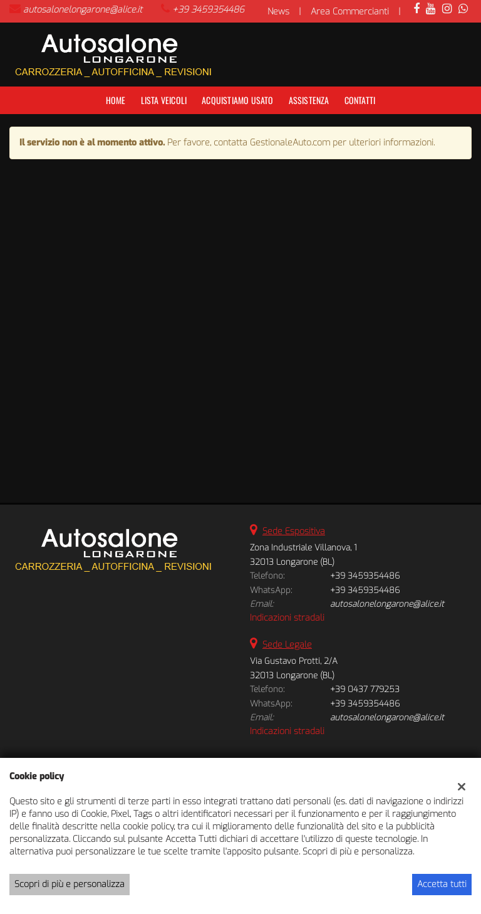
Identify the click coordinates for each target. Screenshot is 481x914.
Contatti (360, 100)
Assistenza (309, 100)
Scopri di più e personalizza (69, 884)
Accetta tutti (442, 884)
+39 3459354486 (208, 10)
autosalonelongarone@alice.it (82, 10)
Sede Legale (287, 645)
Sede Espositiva (293, 531)
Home (116, 100)
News (278, 12)
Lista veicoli (164, 100)
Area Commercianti (350, 12)
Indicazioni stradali (287, 618)
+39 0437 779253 (365, 689)
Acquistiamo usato (237, 100)
